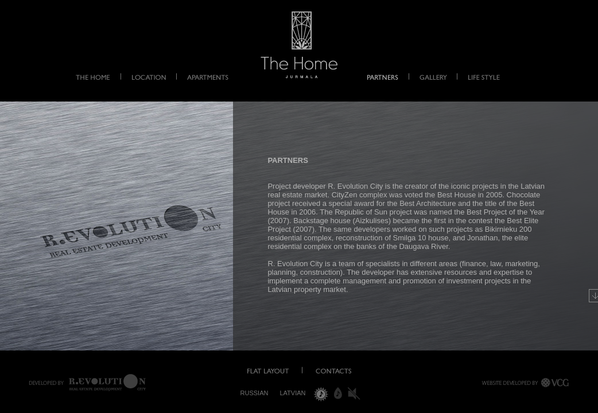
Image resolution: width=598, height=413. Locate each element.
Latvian (292, 392)
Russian (254, 392)
